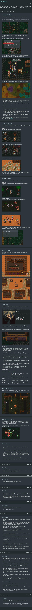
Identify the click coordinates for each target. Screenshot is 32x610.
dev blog (11, 118)
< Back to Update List (3, 1)
